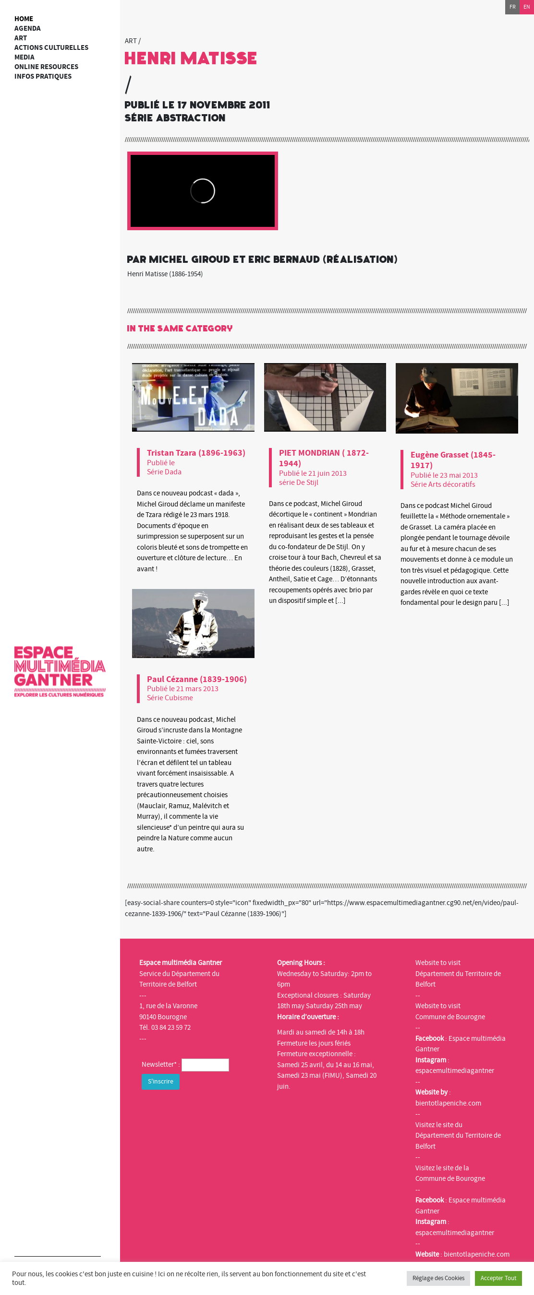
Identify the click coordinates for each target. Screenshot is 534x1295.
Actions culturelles (51, 48)
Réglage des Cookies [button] (438, 1278)
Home (23, 19)
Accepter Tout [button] (498, 1278)
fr (513, 7)
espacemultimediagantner (454, 1070)
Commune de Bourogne (450, 1017)
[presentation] (215, 1111)
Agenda (27, 29)
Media (24, 57)
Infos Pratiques (43, 76)
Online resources (46, 67)
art (20, 38)
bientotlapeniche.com (448, 1103)
